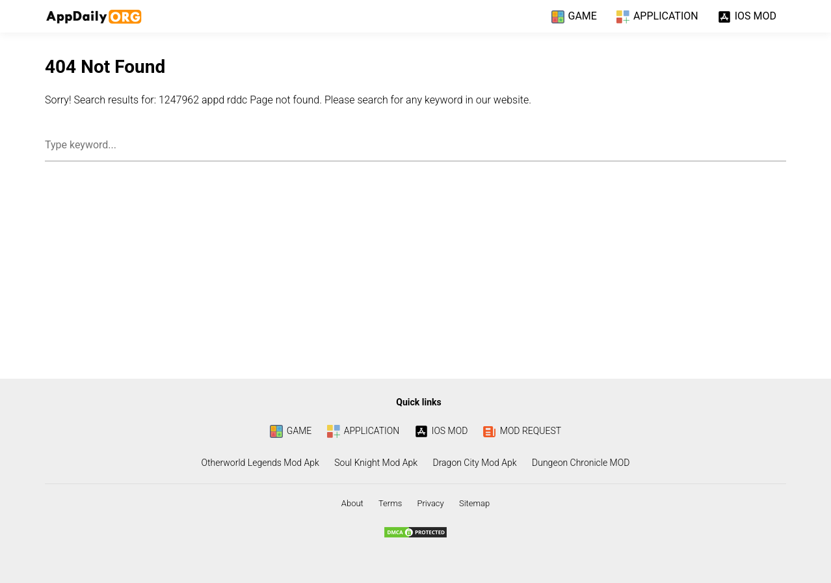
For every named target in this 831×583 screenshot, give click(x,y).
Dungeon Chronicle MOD (580, 462)
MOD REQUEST (522, 431)
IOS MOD (747, 17)
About (352, 503)
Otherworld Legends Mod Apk (260, 462)
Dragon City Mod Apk (475, 462)
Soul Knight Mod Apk (375, 462)
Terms (390, 503)
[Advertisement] (415, 274)
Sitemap (474, 503)
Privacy (430, 503)
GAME (574, 17)
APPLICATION (657, 17)
